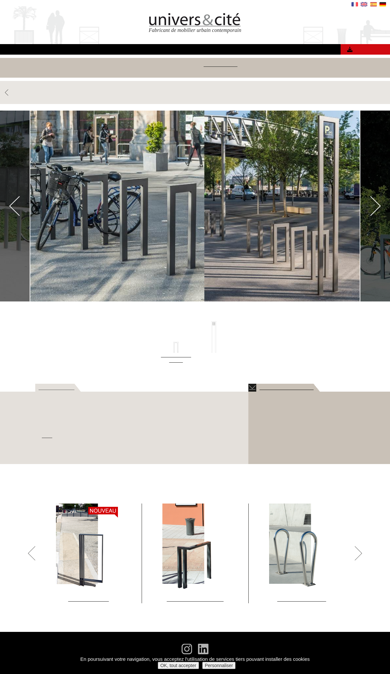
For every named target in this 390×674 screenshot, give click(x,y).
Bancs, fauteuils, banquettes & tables (84, 64)
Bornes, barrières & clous (251, 64)
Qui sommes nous (226, 50)
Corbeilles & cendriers (156, 64)
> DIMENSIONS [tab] (97, 388)
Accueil (88, 50)
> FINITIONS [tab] (138, 388)
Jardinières (363, 64)
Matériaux (184, 50)
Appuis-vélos (201, 64)
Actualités (268, 50)
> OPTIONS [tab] (175, 388)
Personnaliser (219, 665)
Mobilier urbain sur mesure (195, 71)
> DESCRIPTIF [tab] (54, 388)
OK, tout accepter (178, 665)
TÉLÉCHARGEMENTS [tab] (278, 388)
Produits (115, 50)
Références (149, 50)
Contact (299, 50)
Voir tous (25, 64)
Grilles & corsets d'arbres (316, 64)
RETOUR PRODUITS (27, 92)
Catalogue (367, 49)
